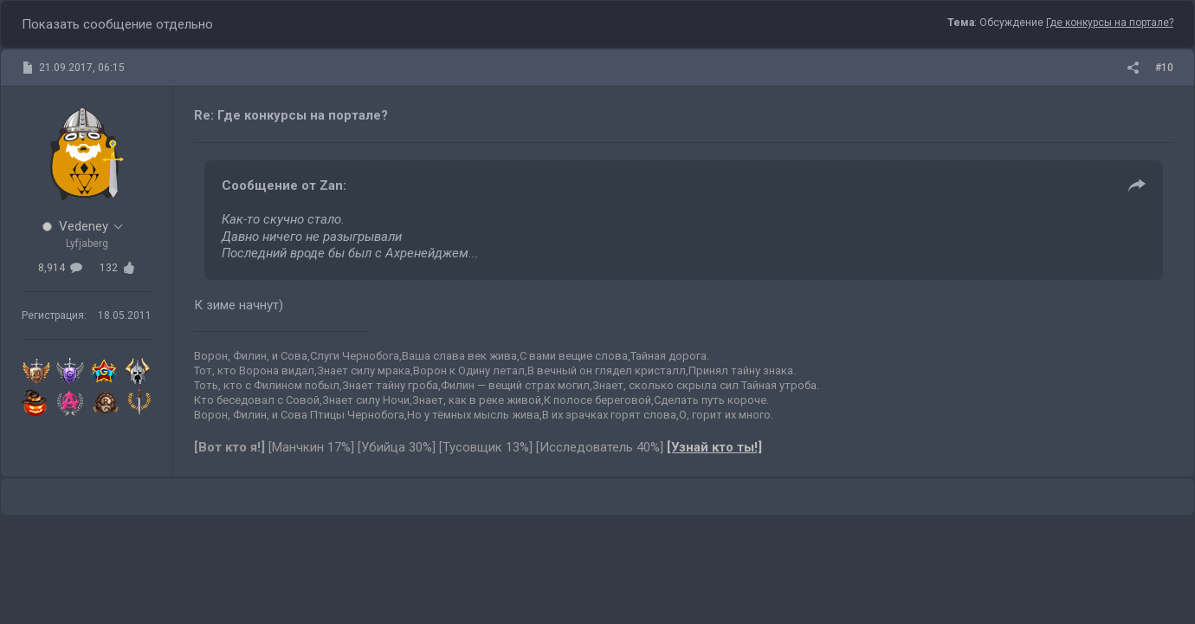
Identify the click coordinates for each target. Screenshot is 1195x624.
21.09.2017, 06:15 (82, 68)
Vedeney (83, 226)
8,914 (60, 268)
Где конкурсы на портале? (1109, 22)
